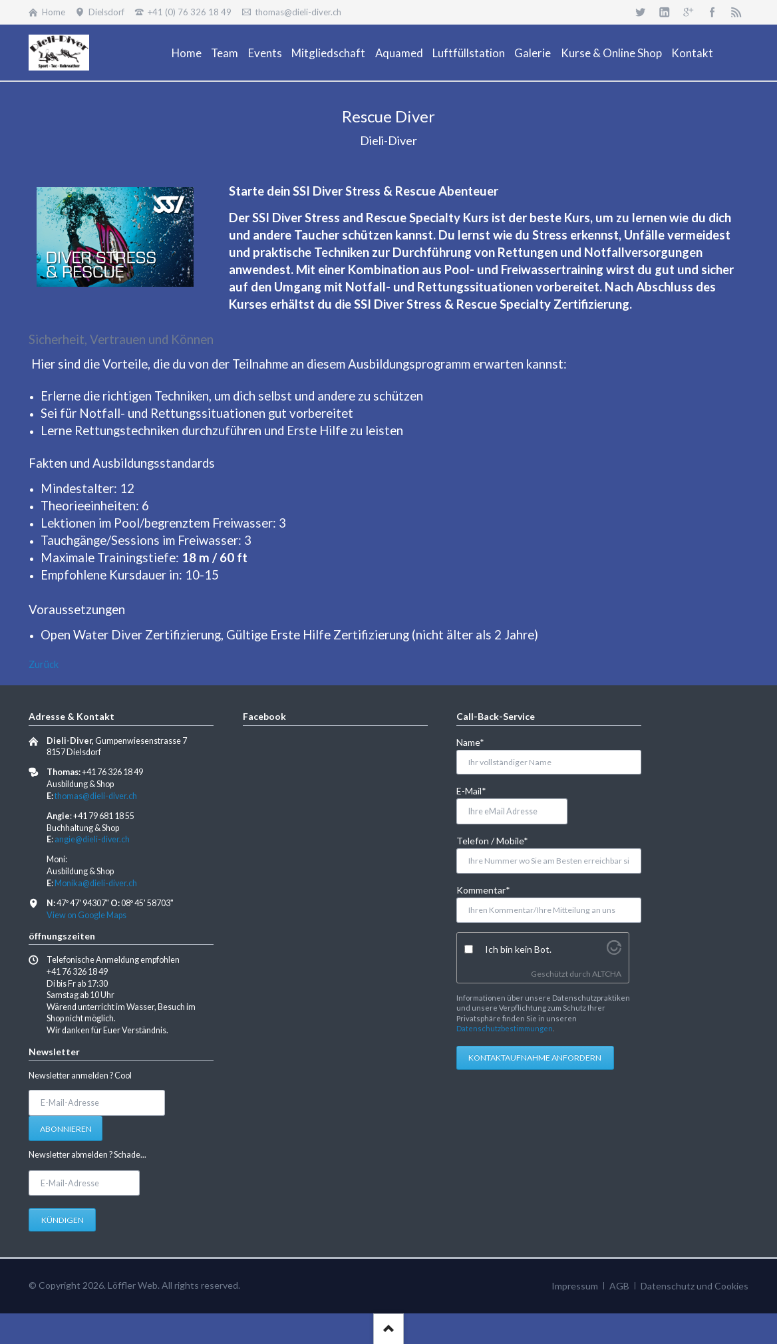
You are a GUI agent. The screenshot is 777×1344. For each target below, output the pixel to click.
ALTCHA (606, 974)
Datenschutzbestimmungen (504, 1028)
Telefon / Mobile (492, 840)
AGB (619, 1285)
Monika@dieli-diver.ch (96, 883)
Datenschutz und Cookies (694, 1285)
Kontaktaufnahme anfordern (534, 1058)
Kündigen (62, 1220)
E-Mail (478, 790)
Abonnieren (66, 1129)
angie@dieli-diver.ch (92, 839)
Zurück (44, 664)
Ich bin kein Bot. (518, 949)
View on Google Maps (86, 915)
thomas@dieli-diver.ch (96, 796)
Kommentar (483, 889)
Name (478, 741)
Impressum (574, 1285)
